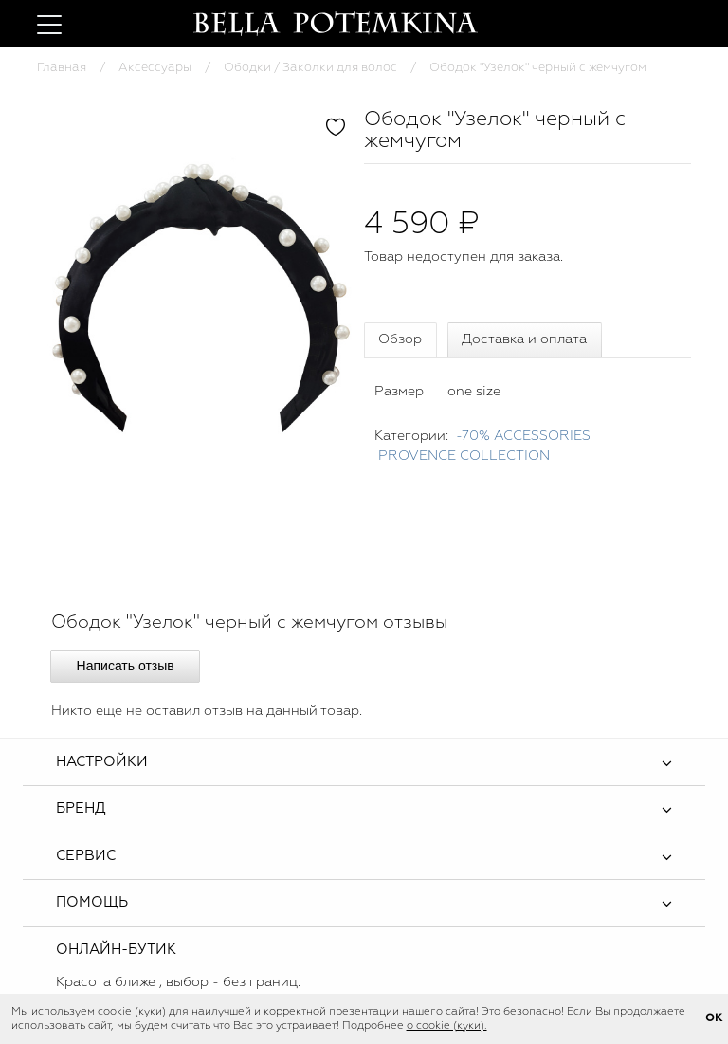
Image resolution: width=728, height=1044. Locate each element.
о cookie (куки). (447, 1026)
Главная (61, 68)
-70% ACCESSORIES (523, 436)
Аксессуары (154, 68)
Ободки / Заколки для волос (310, 68)
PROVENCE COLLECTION (464, 456)
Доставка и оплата (524, 339)
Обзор (400, 339)
